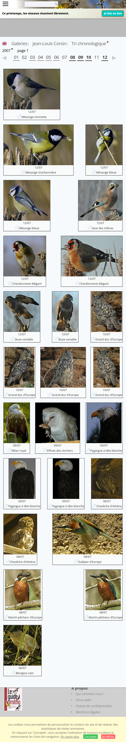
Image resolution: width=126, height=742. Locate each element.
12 (104, 57)
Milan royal (19, 451)
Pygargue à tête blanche (106, 451)
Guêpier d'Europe (90, 562)
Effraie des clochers (60, 451)
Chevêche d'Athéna (109, 506)
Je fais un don (113, 13)
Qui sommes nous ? (90, 694)
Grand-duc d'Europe (108, 339)
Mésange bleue (106, 172)
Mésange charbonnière (40, 172)
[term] (37, 4)
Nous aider (84, 700)
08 (72, 57)
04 (40, 57)
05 (48, 57)
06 (56, 57)
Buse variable (24, 339)
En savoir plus (70, 737)
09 (80, 57)
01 (16, 57)
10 (88, 57)
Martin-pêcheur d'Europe (25, 617)
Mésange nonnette (34, 117)
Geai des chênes (102, 228)
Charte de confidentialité (94, 706)
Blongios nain (25, 673)
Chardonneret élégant (27, 284)
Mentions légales (88, 712)
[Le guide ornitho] (13, 698)
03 (32, 57)
